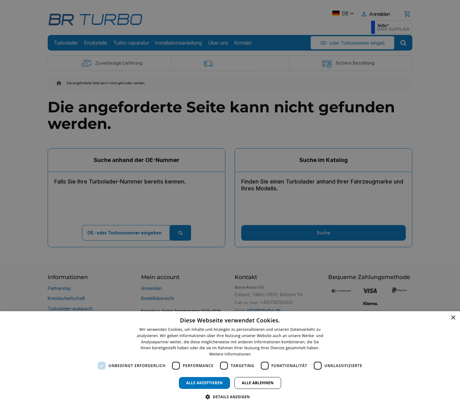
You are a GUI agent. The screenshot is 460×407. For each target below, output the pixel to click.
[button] (230, 397)
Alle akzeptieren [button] (204, 382)
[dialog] (230, 359)
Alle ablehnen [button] (258, 382)
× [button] (453, 318)
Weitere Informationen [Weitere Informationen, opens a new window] (230, 354)
